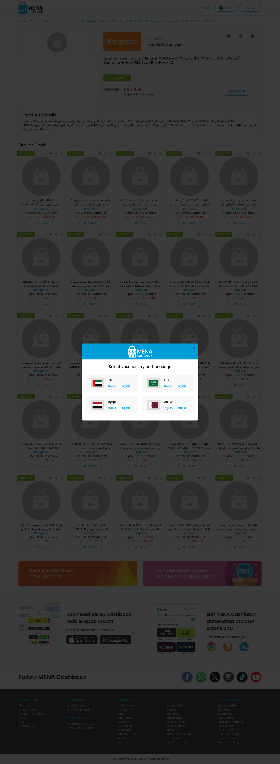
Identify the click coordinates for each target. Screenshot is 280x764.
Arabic (112, 386)
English (125, 386)
